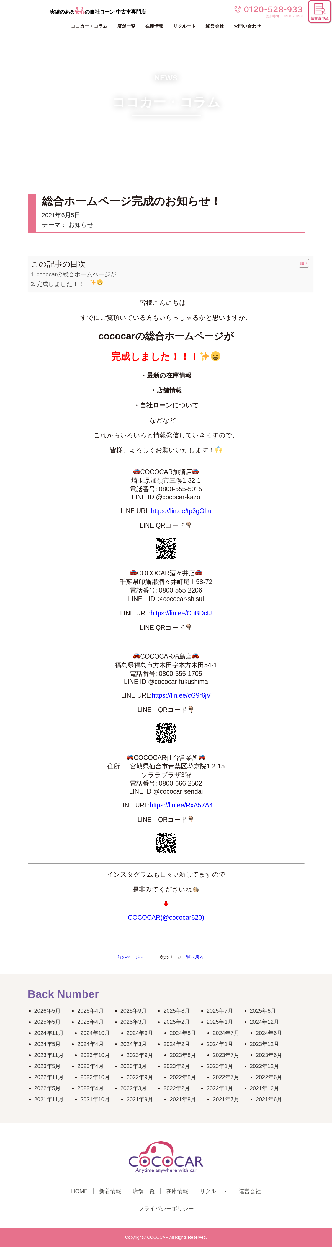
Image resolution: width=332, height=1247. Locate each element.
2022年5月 (47, 1088)
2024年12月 (264, 1022)
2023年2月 (176, 1066)
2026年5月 (47, 1011)
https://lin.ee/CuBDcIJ (181, 613)
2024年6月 (269, 1033)
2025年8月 (176, 1011)
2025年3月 (133, 1022)
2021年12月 (264, 1088)
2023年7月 (226, 1055)
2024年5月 (47, 1044)
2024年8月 (183, 1033)
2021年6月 (269, 1099)
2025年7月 (220, 1011)
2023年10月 (95, 1055)
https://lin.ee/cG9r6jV (181, 695)
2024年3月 (133, 1044)
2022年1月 (220, 1088)
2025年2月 (176, 1022)
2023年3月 (133, 1066)
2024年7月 (226, 1033)
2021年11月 (49, 1099)
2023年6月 (269, 1055)
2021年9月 (140, 1099)
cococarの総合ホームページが (77, 274)
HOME (79, 1191)
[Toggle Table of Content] (301, 263)
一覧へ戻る (193, 957)
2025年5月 (47, 1022)
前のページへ (130, 957)
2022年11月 (49, 1077)
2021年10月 (95, 1099)
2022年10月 (95, 1077)
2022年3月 (133, 1088)
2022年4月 (90, 1088)
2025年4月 (90, 1022)
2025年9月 (133, 1011)
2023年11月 (49, 1055)
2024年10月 (95, 1033)
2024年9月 (140, 1033)
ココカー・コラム (89, 26)
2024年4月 (90, 1044)
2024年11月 (49, 1033)
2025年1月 (220, 1022)
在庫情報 (154, 26)
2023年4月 (90, 1066)
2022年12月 (264, 1066)
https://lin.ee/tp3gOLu (181, 511)
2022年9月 (140, 1077)
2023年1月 (220, 1066)
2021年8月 (183, 1099)
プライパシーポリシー (166, 1209)
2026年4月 (90, 1011)
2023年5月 (47, 1066)
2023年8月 (183, 1055)
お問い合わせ (247, 26)
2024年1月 (220, 1044)
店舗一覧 (126, 26)
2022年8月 (183, 1077)
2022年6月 (269, 1077)
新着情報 (110, 1191)
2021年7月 (226, 1099)
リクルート (184, 26)
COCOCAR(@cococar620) (166, 917)
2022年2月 (176, 1088)
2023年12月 (264, 1044)
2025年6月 (263, 1011)
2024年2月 (176, 1044)
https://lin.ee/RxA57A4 (181, 805)
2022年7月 (226, 1077)
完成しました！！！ (70, 283)
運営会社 (214, 26)
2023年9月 (140, 1055)
